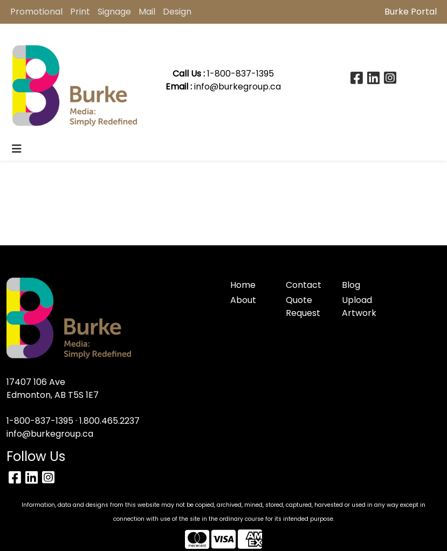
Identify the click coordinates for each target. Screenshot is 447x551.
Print (80, 11)
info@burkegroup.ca (237, 86)
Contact (303, 285)
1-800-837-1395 (39, 421)
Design (177, 11)
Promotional (36, 11)
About (243, 300)
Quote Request (303, 306)
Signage (114, 11)
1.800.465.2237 (109, 421)
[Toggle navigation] (16, 148)
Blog (351, 285)
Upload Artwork (359, 306)
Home (243, 285)
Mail (147, 11)
